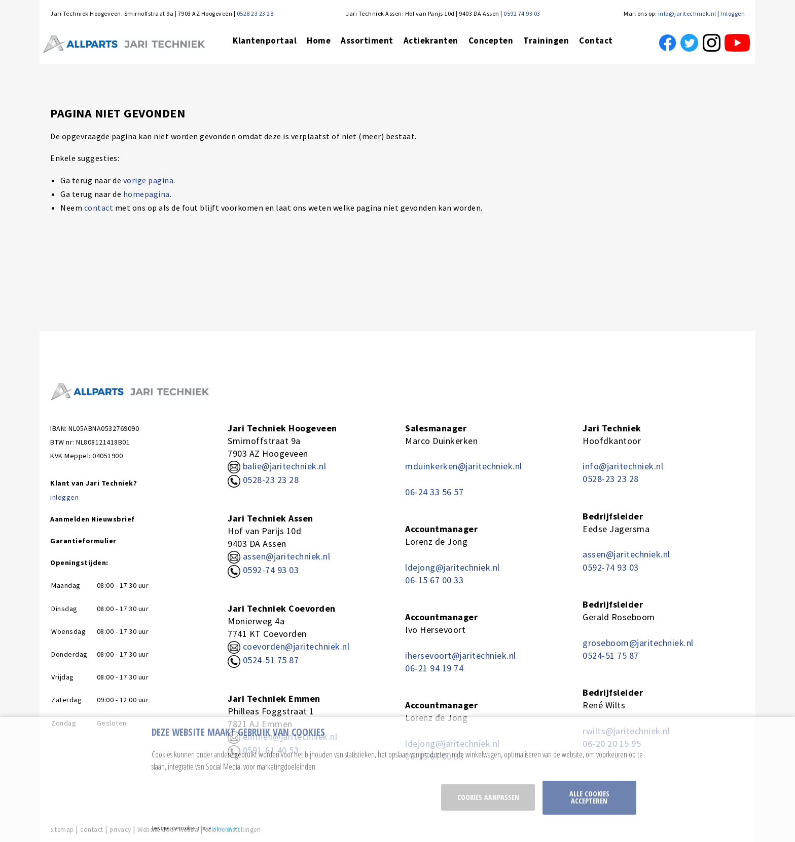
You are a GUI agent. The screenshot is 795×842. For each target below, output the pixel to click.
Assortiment (367, 40)
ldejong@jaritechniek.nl (452, 567)
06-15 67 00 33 (434, 580)
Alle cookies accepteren (589, 797)
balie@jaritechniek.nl (277, 466)
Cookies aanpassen (488, 797)
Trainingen (546, 40)
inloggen (64, 497)
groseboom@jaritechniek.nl (638, 643)
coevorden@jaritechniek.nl (296, 646)
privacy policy (225, 827)
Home (319, 40)
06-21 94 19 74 (434, 668)
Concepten (491, 40)
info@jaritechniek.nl (687, 13)
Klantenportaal (265, 40)
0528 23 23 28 (255, 13)
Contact (596, 40)
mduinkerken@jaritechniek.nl (463, 466)
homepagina (146, 194)
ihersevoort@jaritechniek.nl (460, 655)
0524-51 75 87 (271, 660)
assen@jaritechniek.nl (287, 556)
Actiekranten (431, 40)
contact (99, 208)
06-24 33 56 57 (434, 492)
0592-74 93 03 (271, 570)
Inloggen (732, 13)
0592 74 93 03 (521, 13)
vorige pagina (148, 180)
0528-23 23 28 (263, 480)
